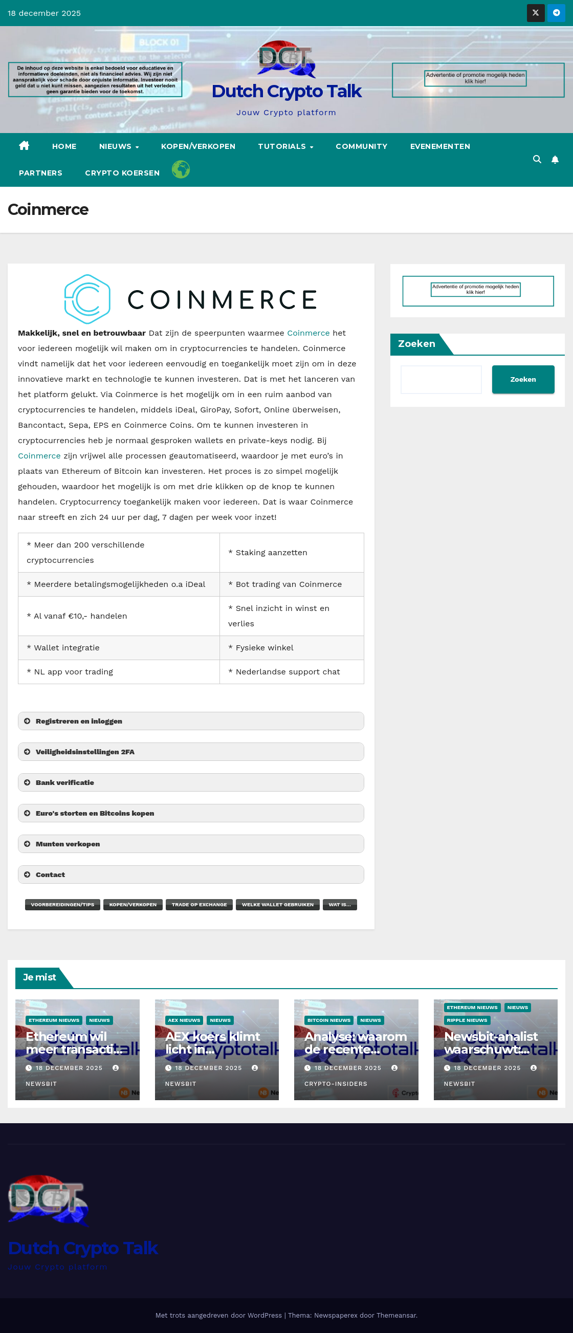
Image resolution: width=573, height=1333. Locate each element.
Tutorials (283, 146)
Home (64, 146)
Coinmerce (308, 333)
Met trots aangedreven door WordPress (220, 1315)
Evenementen (440, 146)
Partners (40, 173)
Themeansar (396, 1315)
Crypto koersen (122, 173)
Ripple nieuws (467, 1020)
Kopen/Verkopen (198, 146)
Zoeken (416, 343)
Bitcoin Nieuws (328, 1020)
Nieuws (117, 146)
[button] (537, 159)
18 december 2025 (70, 1068)
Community (362, 146)
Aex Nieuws (184, 1020)
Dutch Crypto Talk (286, 91)
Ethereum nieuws (54, 1020)
